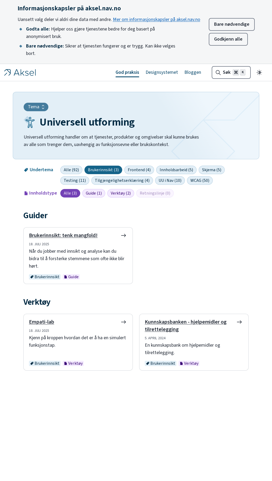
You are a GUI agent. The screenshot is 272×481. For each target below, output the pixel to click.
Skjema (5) (211, 170)
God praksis (127, 72)
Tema (37, 107)
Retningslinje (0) (155, 193)
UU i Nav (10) (170, 180)
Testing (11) (75, 180)
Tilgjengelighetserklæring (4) (122, 180)
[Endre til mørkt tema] (259, 72)
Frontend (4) (139, 170)
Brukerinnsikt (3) (103, 170)
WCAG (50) (199, 180)
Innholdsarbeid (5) (176, 170)
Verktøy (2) (121, 193)
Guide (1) (94, 193)
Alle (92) (71, 170)
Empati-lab (41, 322)
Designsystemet (162, 72)
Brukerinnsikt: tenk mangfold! (63, 235)
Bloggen (192, 72)
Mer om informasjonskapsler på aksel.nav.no (156, 19)
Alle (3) (70, 193)
